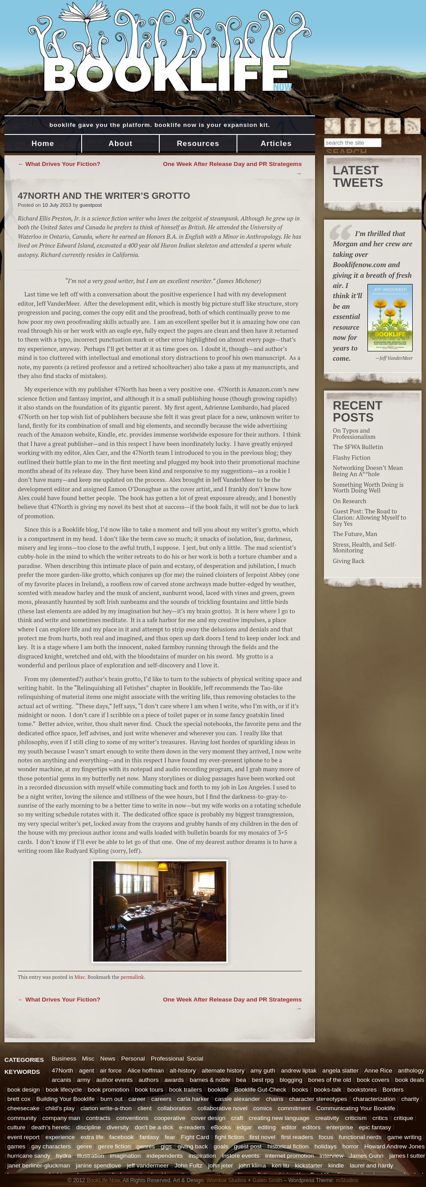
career (137, 1099)
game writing (404, 1137)
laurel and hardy (371, 1165)
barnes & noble (209, 1080)
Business (64, 1058)
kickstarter (309, 1165)
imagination (125, 1155)
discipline (88, 1127)
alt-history (183, 1070)
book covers (373, 1080)
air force (111, 1070)
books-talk (327, 1089)
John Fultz (188, 1165)
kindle (336, 1165)
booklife (218, 1089)
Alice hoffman (145, 1070)
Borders (393, 1089)
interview (331, 1155)
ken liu (280, 1165)
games (17, 1146)
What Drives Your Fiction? (59, 164)
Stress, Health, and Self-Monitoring (365, 547)
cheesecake (24, 1108)
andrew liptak (298, 1070)
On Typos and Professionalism (354, 433)
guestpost (90, 205)
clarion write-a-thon (106, 1108)
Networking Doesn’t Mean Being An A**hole (368, 471)
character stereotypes (318, 1099)
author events (114, 1080)
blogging (291, 1080)
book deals (410, 1080)
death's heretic (50, 1127)
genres (146, 1146)
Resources (198, 143)
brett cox (19, 1099)
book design (24, 1089)
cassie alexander (237, 1099)
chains (274, 1099)
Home (43, 143)
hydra (63, 1155)
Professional (167, 1058)
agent (86, 1070)
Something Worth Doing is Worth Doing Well (368, 488)
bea (241, 1080)
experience (60, 1137)
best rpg (263, 1080)
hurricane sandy (29, 1155)
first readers (297, 1137)
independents (164, 1155)
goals (220, 1146)
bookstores (362, 1089)
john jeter (220, 1165)
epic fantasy (375, 1127)
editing (267, 1127)
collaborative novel (222, 1108)
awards (174, 1080)
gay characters (51, 1146)
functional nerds (360, 1137)
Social (195, 1058)
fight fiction (229, 1137)
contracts (98, 1118)
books (300, 1089)
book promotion (109, 1089)
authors (148, 1080)
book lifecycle (64, 1089)
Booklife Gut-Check (260, 1089)
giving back (193, 1146)
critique (403, 1118)
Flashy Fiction (352, 457)
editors (311, 1127)
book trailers (185, 1089)
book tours (149, 1089)
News (107, 1058)
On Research (350, 501)
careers (161, 1099)
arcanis (61, 1080)
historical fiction (288, 1146)
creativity (327, 1118)
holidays (326, 1146)
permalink (132, 977)
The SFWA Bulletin (358, 447)
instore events (241, 1155)
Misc (80, 977)
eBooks (221, 1127)
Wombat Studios (226, 1180)
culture (17, 1127)
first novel (262, 1137)
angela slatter (340, 1070)
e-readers (192, 1127)
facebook (121, 1137)
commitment (294, 1108)
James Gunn (366, 1155)
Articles (276, 143)
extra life (92, 1137)
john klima (252, 1165)
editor (288, 1127)
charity (410, 1099)
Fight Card (195, 1137)
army (83, 1080)
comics (262, 1108)
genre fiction (114, 1146)
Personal (133, 1058)
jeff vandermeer (148, 1165)
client (145, 1108)
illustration (90, 1155)
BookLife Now (103, 1180)
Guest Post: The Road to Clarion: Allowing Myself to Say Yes (369, 517)
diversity (117, 1127)
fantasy (149, 1137)
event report (24, 1137)
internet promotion (289, 1155)
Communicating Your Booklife (355, 1108)
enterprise (339, 1127)
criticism (356, 1118)
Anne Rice (378, 1070)
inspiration (202, 1155)
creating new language (279, 1118)
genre (84, 1146)
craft (237, 1118)
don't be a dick (153, 1127)
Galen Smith (267, 1180)
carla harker (193, 1099)
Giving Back (349, 561)
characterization (374, 1099)
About (120, 143)
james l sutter (407, 1155)
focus (326, 1137)
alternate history (223, 1070)
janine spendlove (98, 1165)
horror (351, 1146)
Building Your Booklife (65, 1099)
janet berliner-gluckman (39, 1165)
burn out (111, 1099)
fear (170, 1137)
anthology (411, 1070)
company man (61, 1118)
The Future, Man (355, 534)
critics (380, 1118)
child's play (60, 1108)
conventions (132, 1118)
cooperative (169, 1118)
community (22, 1118)
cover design (208, 1118)
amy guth (262, 1070)
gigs (166, 1146)
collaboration (175, 1108)
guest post (248, 1146)
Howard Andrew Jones (394, 1146)
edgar (244, 1127)
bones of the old (329, 1080)
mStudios (347, 1180)
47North (62, 1070)
